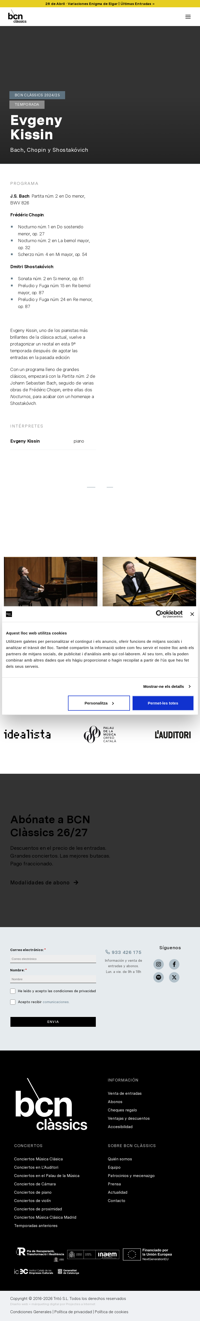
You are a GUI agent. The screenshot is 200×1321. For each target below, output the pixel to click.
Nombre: (17, 970)
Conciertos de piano (33, 1192)
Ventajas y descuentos (129, 1118)
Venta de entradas (125, 1093)
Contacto (116, 1200)
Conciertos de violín (32, 1200)
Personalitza (99, 703)
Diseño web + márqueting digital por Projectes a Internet (52, 1304)
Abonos (115, 1101)
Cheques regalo (122, 1110)
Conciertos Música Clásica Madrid (45, 1217)
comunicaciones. (56, 1002)
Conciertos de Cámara (35, 1184)
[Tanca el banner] (192, 614)
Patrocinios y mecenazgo (131, 1175)
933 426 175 (123, 952)
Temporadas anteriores (36, 1225)
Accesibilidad (120, 1126)
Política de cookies (111, 1312)
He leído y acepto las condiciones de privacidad (57, 991)
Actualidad (117, 1192)
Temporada (27, 104)
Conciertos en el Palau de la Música (46, 1175)
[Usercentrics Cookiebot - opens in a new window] (160, 614)
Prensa (114, 1184)
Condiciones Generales (31, 1312)
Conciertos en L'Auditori (36, 1167)
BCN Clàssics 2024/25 (37, 95)
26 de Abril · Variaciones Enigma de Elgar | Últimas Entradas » (99, 4)
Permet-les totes (163, 703)
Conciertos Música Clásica (38, 1159)
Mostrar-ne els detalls (163, 686)
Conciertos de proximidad (38, 1209)
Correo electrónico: (26, 950)
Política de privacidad (73, 1312)
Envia (53, 1022)
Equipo (114, 1167)
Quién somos (120, 1159)
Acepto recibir (44, 1002)
